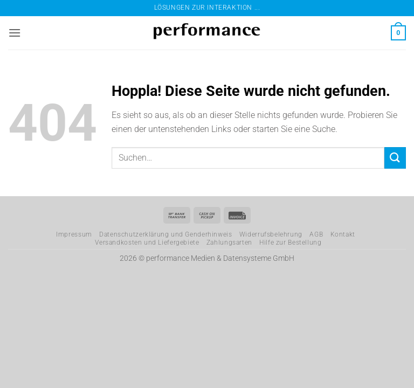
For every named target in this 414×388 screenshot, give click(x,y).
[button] (14, 32)
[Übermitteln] (395, 157)
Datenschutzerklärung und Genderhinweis (165, 234)
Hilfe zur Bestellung (290, 242)
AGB (316, 234)
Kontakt (342, 234)
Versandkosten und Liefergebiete (147, 242)
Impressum (74, 234)
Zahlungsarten (229, 242)
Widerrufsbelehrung (270, 234)
